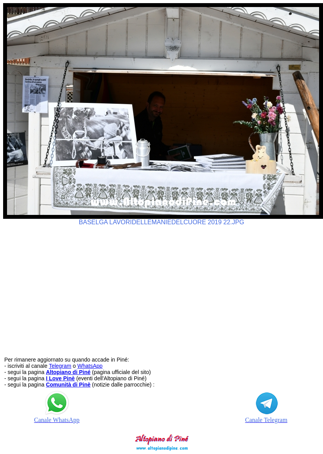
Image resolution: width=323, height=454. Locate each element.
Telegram (60, 366)
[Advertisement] (161, 287)
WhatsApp (90, 366)
